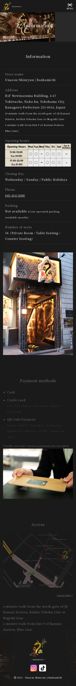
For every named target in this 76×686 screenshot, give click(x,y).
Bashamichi (10, 37)
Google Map (65, 599)
